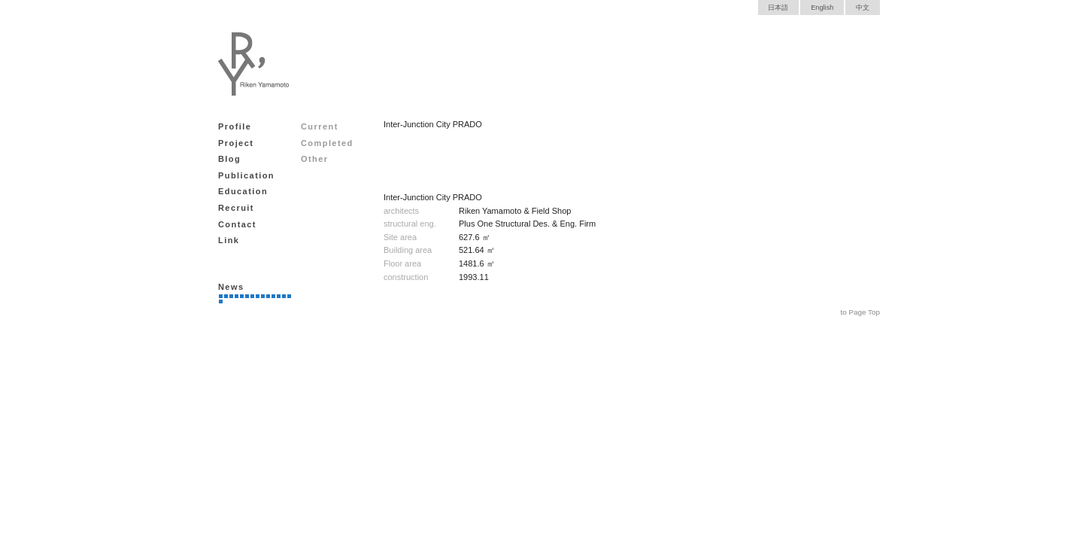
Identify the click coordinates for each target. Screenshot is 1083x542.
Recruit (236, 207)
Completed (327, 143)
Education (243, 191)
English (822, 7)
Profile (234, 126)
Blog (229, 158)
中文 (862, 7)
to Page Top (860, 312)
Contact (237, 224)
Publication (246, 175)
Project (235, 143)
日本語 (778, 7)
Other (315, 158)
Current (319, 126)
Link (228, 240)
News (231, 286)
